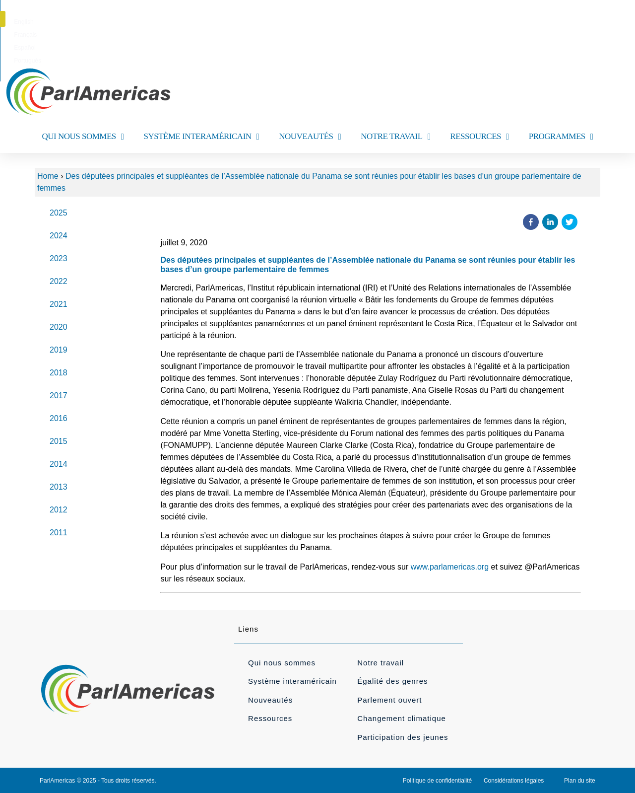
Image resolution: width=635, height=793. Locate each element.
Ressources (270, 718)
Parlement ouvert (389, 700)
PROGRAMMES (561, 137)
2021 (58, 304)
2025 (58, 213)
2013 (58, 487)
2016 (58, 418)
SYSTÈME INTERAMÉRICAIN (201, 137)
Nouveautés (270, 700)
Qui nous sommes (282, 662)
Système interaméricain (292, 681)
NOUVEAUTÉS (310, 137)
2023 (58, 258)
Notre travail (380, 662)
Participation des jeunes (402, 737)
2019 (58, 350)
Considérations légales (514, 780)
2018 (58, 372)
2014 (58, 464)
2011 (58, 532)
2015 (58, 441)
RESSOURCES (479, 137)
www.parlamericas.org (450, 567)
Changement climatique (401, 718)
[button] (602, 19)
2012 (58, 509)
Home (48, 176)
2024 (58, 235)
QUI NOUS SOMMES (83, 137)
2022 (58, 281)
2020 (58, 327)
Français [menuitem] (303, 21)
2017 (58, 395)
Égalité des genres (392, 681)
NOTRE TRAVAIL (395, 137)
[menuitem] (271, 22)
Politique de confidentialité (437, 780)
